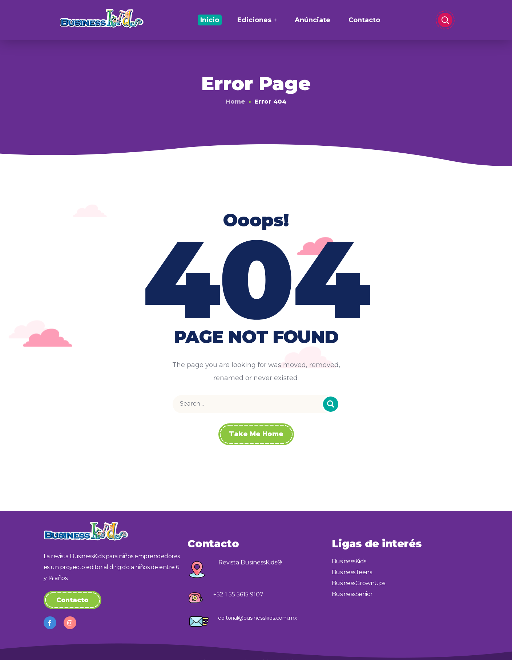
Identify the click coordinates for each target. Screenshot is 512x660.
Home (235, 101)
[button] (72, 600)
